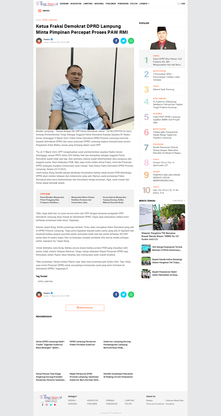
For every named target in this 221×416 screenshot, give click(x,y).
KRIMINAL (110, 401)
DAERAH (72, 401)
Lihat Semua (178, 201)
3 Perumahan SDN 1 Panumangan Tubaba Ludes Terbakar (166, 77)
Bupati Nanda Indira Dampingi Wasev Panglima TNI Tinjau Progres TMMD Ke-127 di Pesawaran (167, 261)
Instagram (46, 406)
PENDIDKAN (123, 4)
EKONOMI (64, 4)
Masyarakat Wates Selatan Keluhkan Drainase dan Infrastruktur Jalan (83, 200)
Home (38, 20)
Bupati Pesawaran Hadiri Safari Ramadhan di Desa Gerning (164, 274)
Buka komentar (85, 307)
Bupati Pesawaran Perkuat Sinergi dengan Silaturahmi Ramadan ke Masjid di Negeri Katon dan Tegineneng (166, 150)
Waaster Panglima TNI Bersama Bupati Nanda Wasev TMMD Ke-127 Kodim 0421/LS (160, 236)
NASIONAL (99, 4)
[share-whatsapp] (131, 41)
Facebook (42, 406)
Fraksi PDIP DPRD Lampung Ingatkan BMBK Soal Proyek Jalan (166, 120)
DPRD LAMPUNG (45, 282)
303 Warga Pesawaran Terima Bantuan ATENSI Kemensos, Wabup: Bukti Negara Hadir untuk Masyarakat (167, 249)
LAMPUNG (88, 4)
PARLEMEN (111, 4)
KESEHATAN (75, 4)
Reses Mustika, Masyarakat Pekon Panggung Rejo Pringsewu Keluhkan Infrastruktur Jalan (52, 200)
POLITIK (134, 4)
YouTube (54, 406)
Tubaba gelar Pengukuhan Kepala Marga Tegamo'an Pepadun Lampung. (165, 135)
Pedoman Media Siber (175, 401)
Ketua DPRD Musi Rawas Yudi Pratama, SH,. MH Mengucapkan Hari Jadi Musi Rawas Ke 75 (167, 62)
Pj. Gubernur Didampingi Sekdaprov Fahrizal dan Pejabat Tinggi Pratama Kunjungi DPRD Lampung (167, 105)
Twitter (50, 406)
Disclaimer (170, 404)
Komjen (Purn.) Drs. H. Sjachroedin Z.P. (163, 164)
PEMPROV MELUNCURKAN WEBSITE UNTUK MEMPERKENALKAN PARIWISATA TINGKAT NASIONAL (166, 178)
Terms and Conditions (155, 404)
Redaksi (149, 401)
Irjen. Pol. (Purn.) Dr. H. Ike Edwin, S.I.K (165, 191)
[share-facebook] (116, 41)
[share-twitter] (123, 41)
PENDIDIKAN (111, 404)
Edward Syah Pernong (163, 89)
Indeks (44, 11)
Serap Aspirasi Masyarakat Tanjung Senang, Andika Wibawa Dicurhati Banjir (114, 200)
